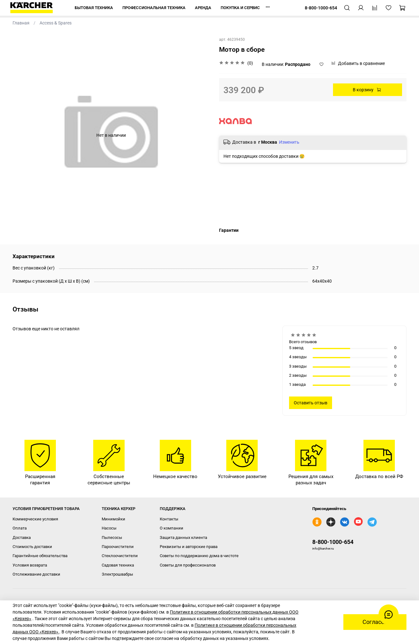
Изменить (289, 142)
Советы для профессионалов (188, 565)
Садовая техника (118, 565)
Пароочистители (118, 546)
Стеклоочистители (120, 555)
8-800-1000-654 (332, 542)
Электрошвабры (117, 574)
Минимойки (113, 519)
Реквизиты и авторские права (189, 546)
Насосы (109, 528)
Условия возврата (30, 565)
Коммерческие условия (35, 519)
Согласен (375, 622)
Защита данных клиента (183, 537)
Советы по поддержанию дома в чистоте (199, 555)
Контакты (169, 519)
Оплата (20, 528)
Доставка (22, 537)
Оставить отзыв (310, 402)
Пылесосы (112, 537)
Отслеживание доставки (36, 574)
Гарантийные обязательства (40, 555)
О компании (171, 528)
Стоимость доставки (32, 546)
